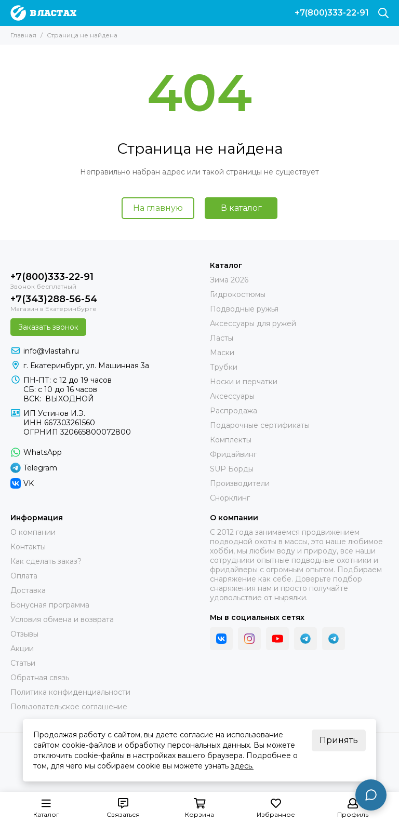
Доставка (28, 590)
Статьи (22, 663)
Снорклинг (230, 498)
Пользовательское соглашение (68, 706)
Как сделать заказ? (46, 561)
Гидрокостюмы (237, 294)
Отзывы (24, 634)
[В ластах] (43, 13)
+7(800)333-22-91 (332, 13)
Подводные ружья (244, 309)
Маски (222, 352)
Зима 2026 (229, 280)
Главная (23, 35)
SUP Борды (232, 469)
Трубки (223, 367)
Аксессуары (232, 396)
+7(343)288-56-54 (53, 299)
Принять (339, 740)
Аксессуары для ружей (253, 323)
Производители (240, 483)
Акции (22, 648)
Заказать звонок (48, 327)
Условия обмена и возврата (62, 619)
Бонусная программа (49, 605)
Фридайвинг (233, 454)
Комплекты (230, 439)
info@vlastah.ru (51, 351)
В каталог (241, 208)
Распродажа (233, 410)
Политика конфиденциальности (70, 692)
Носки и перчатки (243, 381)
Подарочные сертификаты (260, 425)
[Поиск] (383, 13)
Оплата (23, 576)
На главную (158, 208)
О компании (33, 532)
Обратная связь (39, 677)
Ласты (221, 338)
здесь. (242, 766)
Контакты (28, 546)
